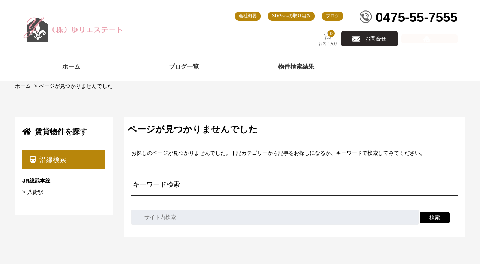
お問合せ (375, 39)
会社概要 (248, 15)
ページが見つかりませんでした (75, 86)
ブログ (332, 15)
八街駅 (35, 192)
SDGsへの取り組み (291, 15)
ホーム (23, 86)
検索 (434, 217)
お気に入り (328, 38)
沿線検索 (48, 160)
